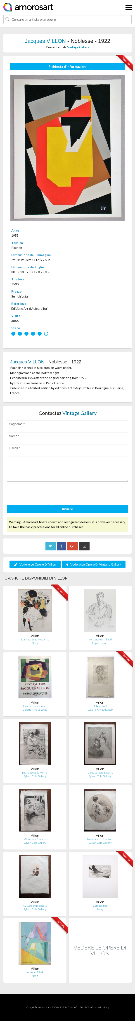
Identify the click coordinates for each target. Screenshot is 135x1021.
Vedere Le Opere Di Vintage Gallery (93, 564)
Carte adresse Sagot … (100, 772)
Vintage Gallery (78, 47)
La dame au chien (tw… (100, 839)
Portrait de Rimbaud (100, 639)
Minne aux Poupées (35, 839)
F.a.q (106, 1007)
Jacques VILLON (45, 41)
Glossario (96, 1007)
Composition (100, 905)
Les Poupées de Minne (34, 772)
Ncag (35, 643)
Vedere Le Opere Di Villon (35, 564)
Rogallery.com (100, 643)
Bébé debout (100, 706)
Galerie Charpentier (35, 706)
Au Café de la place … (35, 905)
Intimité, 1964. (34, 972)
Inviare (67, 509)
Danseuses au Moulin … (35, 639)
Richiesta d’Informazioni (67, 67)
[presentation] (41, 494)
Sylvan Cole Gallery (35, 776)
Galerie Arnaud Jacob (34, 709)
